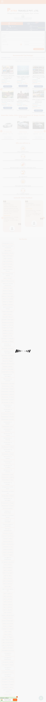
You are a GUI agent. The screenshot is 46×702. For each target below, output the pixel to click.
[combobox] (2, 700)
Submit (15, 699)
